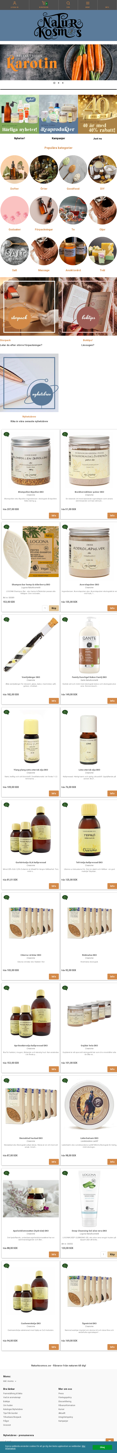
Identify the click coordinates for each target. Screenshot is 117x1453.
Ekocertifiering (64, 1401)
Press (61, 1393)
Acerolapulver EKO (89, 584)
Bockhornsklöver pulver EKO (89, 492)
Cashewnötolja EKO (31, 1323)
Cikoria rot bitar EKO (30, 955)
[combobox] (10, 1381)
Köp (54, 608)
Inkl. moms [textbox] (8, 1381)
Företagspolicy (65, 1397)
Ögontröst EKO (89, 1323)
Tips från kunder (10, 1413)
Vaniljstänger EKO (31, 677)
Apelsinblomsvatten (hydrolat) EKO (31, 1231)
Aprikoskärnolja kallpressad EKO (31, 1045)
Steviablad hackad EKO (31, 1138)
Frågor (6, 1421)
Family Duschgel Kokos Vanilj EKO (89, 677)
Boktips (6, 1401)
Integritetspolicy (65, 1417)
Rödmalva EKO (89, 955)
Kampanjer (63, 1421)
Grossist (7, 1425)
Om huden (8, 1405)
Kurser (61, 1409)
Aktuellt (61, 1413)
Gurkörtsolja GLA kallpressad (31, 862)
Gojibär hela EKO (89, 1045)
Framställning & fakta (12, 1393)
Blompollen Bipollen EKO (31, 492)
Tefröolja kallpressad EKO (89, 862)
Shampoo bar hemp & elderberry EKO (31, 584)
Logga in (15, 7)
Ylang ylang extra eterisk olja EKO (31, 770)
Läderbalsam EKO (89, 1138)
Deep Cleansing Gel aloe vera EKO (89, 1231)
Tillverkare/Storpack (12, 1417)
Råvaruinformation (66, 1405)
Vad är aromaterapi (11, 1397)
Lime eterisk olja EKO (89, 770)
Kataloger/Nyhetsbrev (13, 1409)
